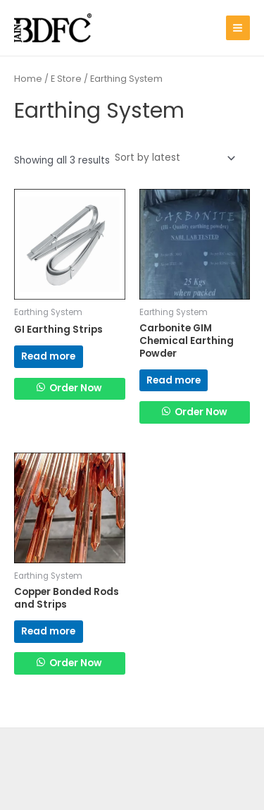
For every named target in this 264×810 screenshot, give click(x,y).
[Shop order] (174, 158)
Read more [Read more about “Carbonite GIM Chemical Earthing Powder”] (173, 380)
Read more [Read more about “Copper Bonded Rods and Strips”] (48, 631)
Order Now (74, 388)
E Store (66, 79)
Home (28, 79)
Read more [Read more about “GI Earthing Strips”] (48, 356)
